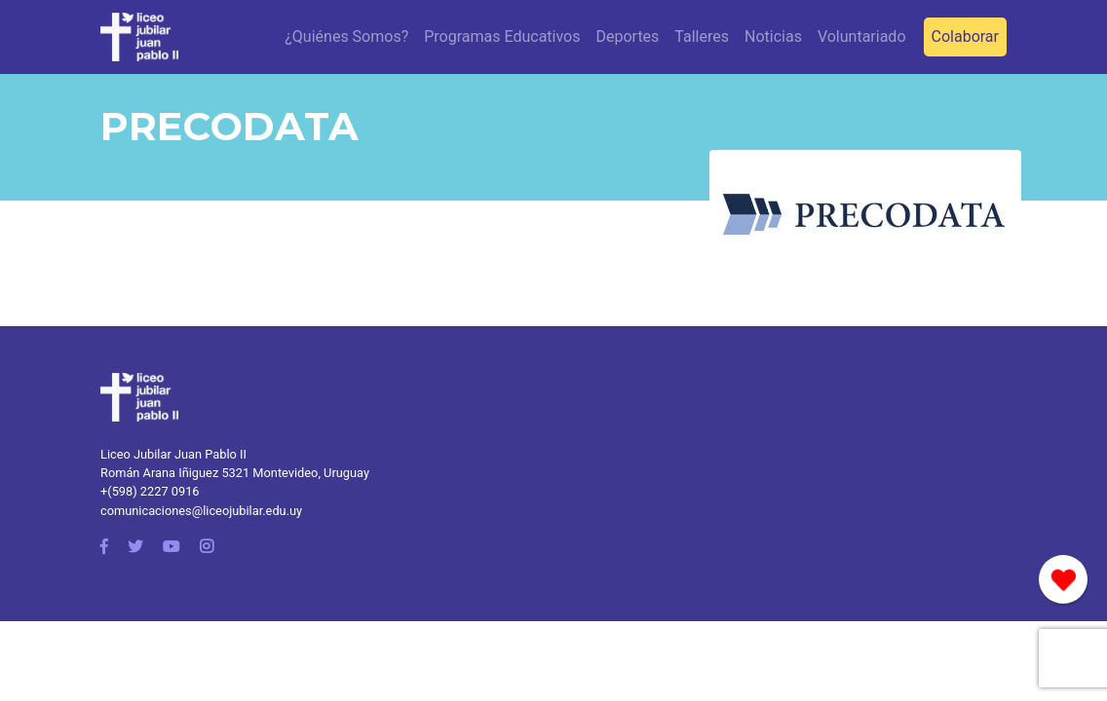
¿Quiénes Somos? (346, 36)
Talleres (701, 36)
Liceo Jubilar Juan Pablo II (173, 454)
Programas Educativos (502, 36)
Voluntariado (862, 36)
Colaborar (965, 36)
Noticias (773, 36)
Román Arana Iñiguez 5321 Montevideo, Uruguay (234, 472)
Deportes (627, 36)
